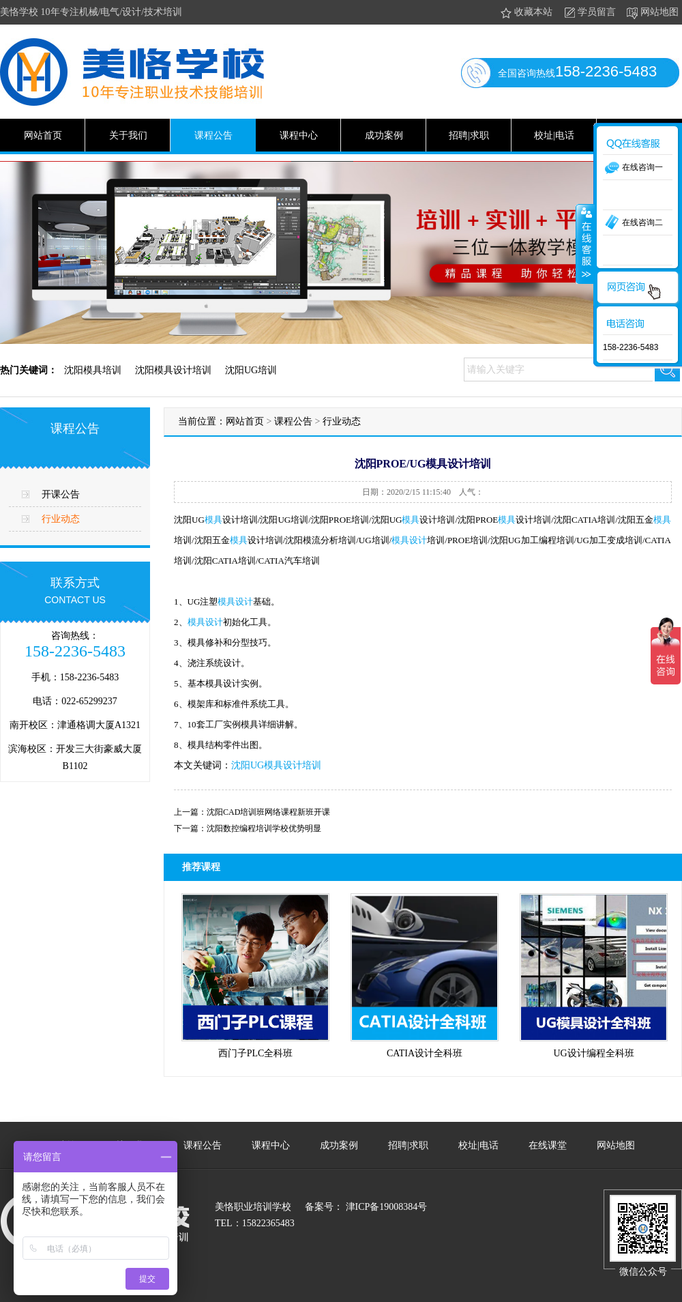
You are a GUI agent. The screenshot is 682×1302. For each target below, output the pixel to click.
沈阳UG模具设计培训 (276, 765)
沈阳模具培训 (92, 370)
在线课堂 (548, 1145)
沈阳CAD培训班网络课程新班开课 (268, 812)
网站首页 (43, 135)
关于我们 (128, 135)
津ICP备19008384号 (385, 1207)
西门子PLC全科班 (255, 1053)
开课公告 (61, 494)
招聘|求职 (469, 135)
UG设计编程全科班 (593, 1053)
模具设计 (409, 540)
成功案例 (384, 135)
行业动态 (61, 519)
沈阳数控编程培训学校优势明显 (264, 828)
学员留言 (589, 12)
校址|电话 (554, 135)
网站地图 (652, 12)
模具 (213, 520)
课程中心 (299, 135)
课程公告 (213, 135)
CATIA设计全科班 (424, 1053)
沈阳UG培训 (251, 370)
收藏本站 (525, 12)
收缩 (585, 243)
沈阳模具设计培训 (173, 370)
